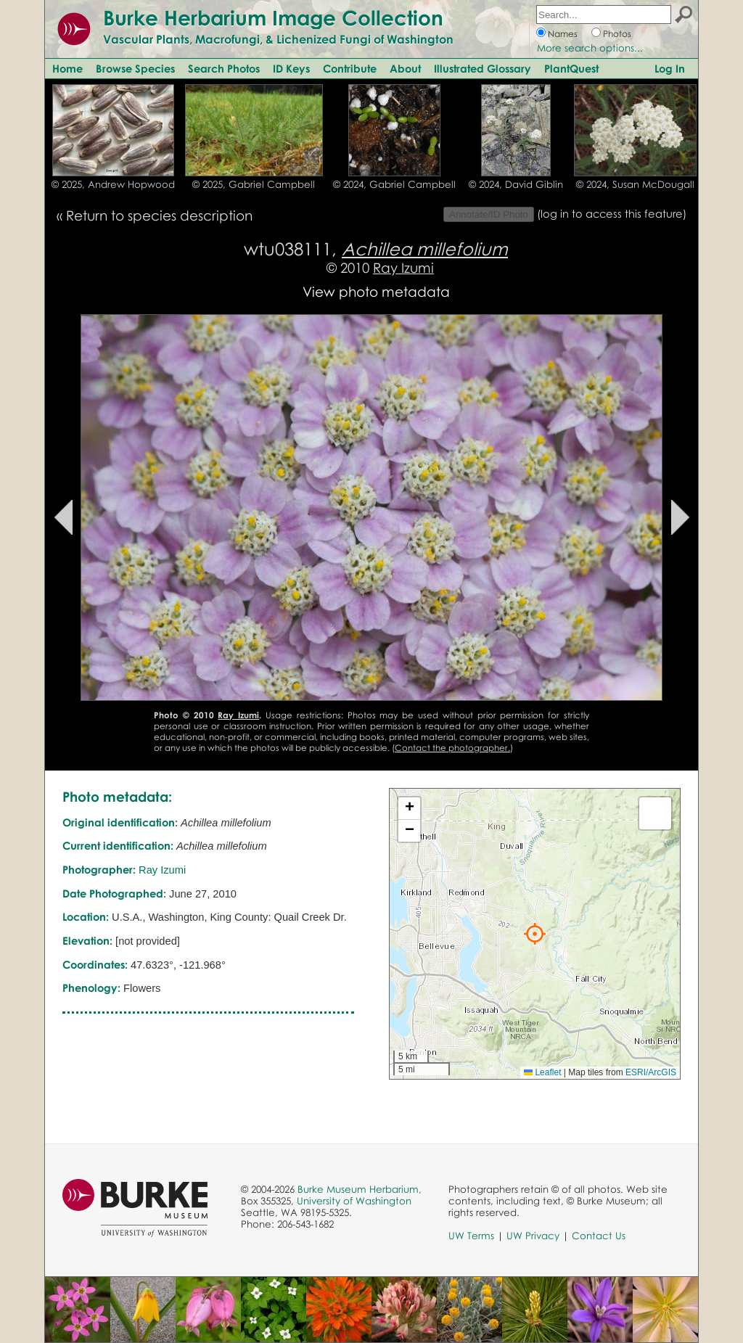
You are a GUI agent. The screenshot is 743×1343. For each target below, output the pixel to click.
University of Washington (354, 1201)
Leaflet (542, 1072)
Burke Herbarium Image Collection (273, 17)
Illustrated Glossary (482, 68)
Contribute (350, 68)
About (405, 68)
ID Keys (291, 68)
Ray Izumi (403, 267)
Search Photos (224, 68)
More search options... (590, 48)
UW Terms (471, 1235)
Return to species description (159, 215)
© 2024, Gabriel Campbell (394, 184)
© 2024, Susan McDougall (635, 184)
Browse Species (135, 68)
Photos (617, 33)
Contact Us (598, 1235)
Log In (669, 68)
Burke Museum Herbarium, (359, 1189)
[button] (534, 933)
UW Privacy (532, 1235)
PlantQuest (571, 68)
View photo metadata (376, 291)
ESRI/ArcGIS (650, 1072)
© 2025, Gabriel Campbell (253, 184)
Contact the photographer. (452, 747)
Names (563, 33)
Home (67, 68)
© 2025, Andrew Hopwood (113, 184)
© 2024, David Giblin (516, 184)
